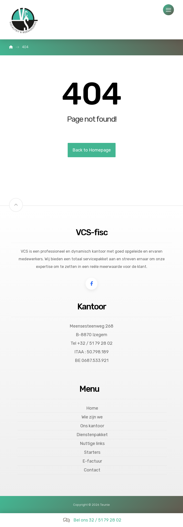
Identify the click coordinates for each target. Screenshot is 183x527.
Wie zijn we (92, 417)
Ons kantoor (92, 425)
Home (92, 408)
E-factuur (92, 461)
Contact (92, 470)
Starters (92, 452)
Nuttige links (92, 443)
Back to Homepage (91, 150)
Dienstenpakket (92, 434)
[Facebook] (91, 284)
